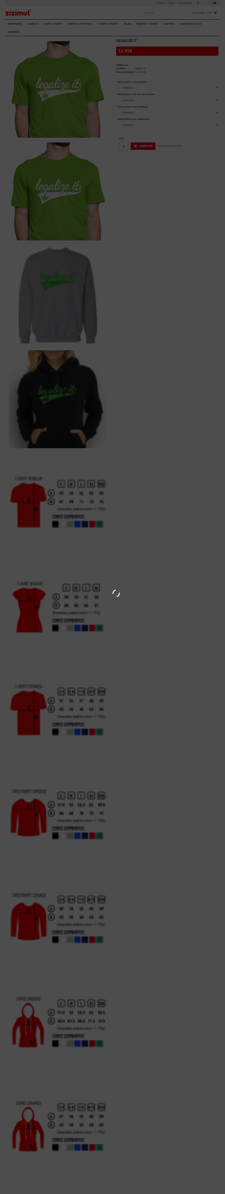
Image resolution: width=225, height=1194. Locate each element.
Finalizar (171, 3)
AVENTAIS (169, 23)
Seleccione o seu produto (132, 82)
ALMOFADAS (15, 23)
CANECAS (33, 23)
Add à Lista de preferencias (170, 146)
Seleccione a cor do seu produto (136, 94)
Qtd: (122, 138)
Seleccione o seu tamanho (133, 106)
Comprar (143, 146)
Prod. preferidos (184, 3)
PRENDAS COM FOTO (80, 23)
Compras (161, 3)
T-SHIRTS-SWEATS (107, 23)
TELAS (127, 23)
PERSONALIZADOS (190, 23)
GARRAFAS (14, 32)
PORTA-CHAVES (53, 23)
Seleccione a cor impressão (133, 119)
